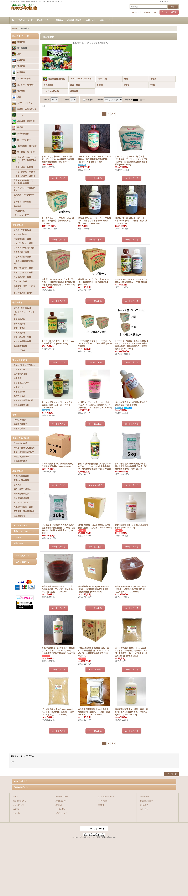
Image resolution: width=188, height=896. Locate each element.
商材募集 (101, 805)
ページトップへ (173, 774)
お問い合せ (18, 543)
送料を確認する (22, 562)
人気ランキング (61, 813)
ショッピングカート (20, 805)
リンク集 (17, 537)
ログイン (135, 12)
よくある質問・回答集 (106, 796)
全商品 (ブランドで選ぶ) (24, 365)
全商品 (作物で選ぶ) (22, 230)
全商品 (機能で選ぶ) (22, 308)
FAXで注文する (22, 556)
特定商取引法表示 (146, 801)
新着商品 (59, 805)
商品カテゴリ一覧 (62, 796)
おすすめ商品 (60, 809)
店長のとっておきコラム (24, 531)
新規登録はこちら (150, 12)
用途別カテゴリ (61, 801)
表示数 (47, 99)
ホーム (15, 796)
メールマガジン (20, 525)
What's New (144, 796)
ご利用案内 (144, 805)
